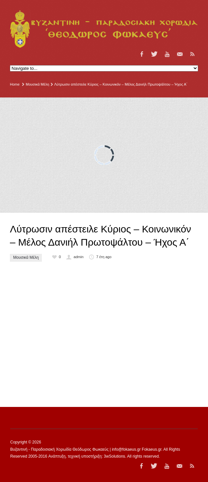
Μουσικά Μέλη (37, 84)
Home (14, 84)
